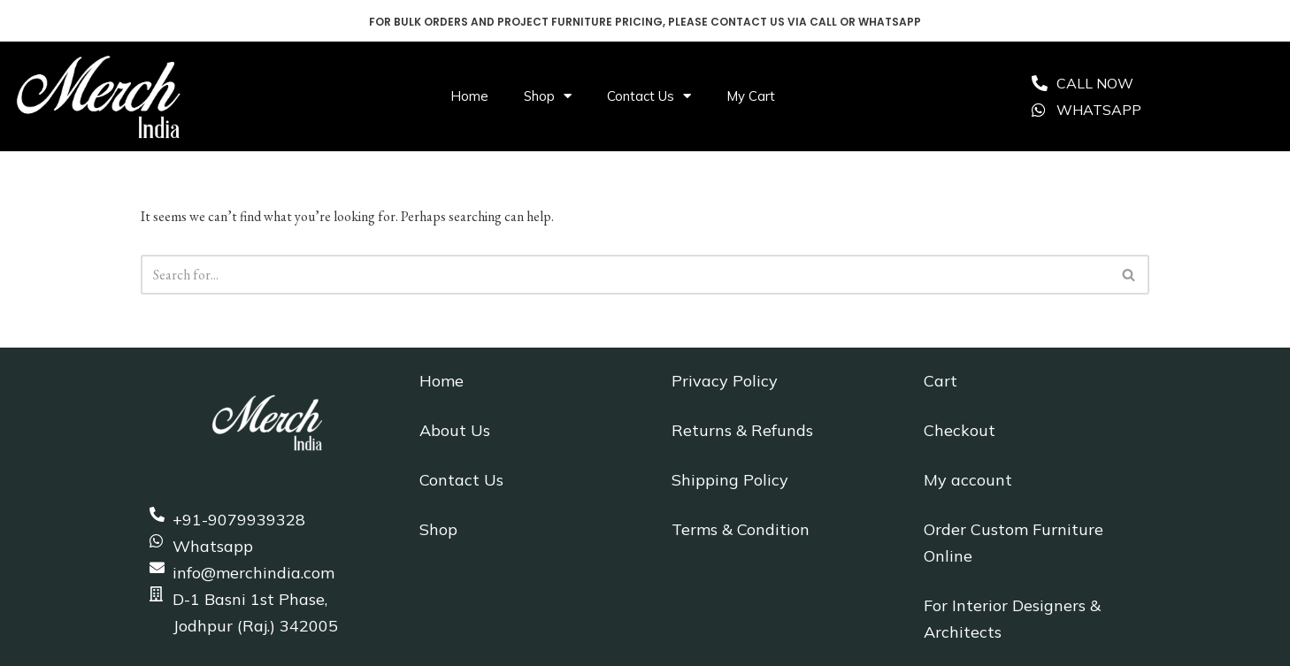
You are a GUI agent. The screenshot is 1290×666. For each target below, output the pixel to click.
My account (968, 480)
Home (469, 96)
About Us (454, 430)
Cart (940, 381)
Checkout (959, 430)
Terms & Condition (741, 529)
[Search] (625, 275)
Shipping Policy (730, 480)
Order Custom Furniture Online (1013, 542)
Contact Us (649, 95)
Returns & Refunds (742, 430)
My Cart (750, 96)
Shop (548, 95)
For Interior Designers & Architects (1012, 618)
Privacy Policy (725, 381)
